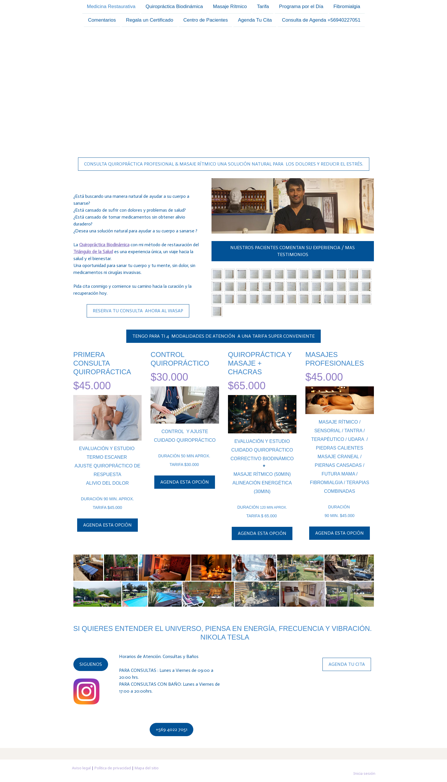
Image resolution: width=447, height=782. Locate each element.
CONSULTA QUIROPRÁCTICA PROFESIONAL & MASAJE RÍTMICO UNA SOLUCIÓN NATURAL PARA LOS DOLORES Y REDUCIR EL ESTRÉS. (223, 164)
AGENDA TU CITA (347, 664)
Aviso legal (81, 767)
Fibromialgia (346, 6)
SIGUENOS (90, 664)
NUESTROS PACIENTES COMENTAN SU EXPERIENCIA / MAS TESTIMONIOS (292, 251)
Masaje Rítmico (230, 6)
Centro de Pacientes (205, 20)
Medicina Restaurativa (111, 6)
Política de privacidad (112, 767)
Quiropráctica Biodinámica (174, 6)
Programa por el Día (301, 6)
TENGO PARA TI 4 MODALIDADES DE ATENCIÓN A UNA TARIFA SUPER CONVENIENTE (223, 336)
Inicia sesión (364, 773)
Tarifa (263, 6)
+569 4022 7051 (171, 729)
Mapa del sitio (147, 767)
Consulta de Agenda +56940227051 (321, 20)
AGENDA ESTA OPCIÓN (107, 525)
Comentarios (102, 20)
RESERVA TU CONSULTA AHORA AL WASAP (138, 310)
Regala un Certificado (149, 20)
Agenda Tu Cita (255, 20)
